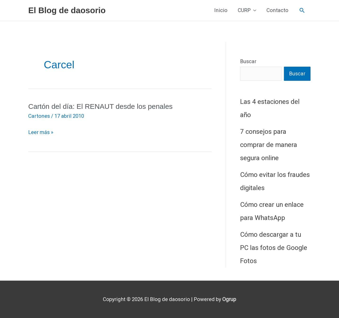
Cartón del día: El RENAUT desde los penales (100, 106)
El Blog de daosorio (67, 10)
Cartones (39, 116)
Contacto (277, 10)
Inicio (220, 10)
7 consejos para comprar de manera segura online (268, 145)
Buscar (248, 61)
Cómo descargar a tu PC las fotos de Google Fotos (273, 248)
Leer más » (40, 132)
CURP (244, 10)
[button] (302, 10)
